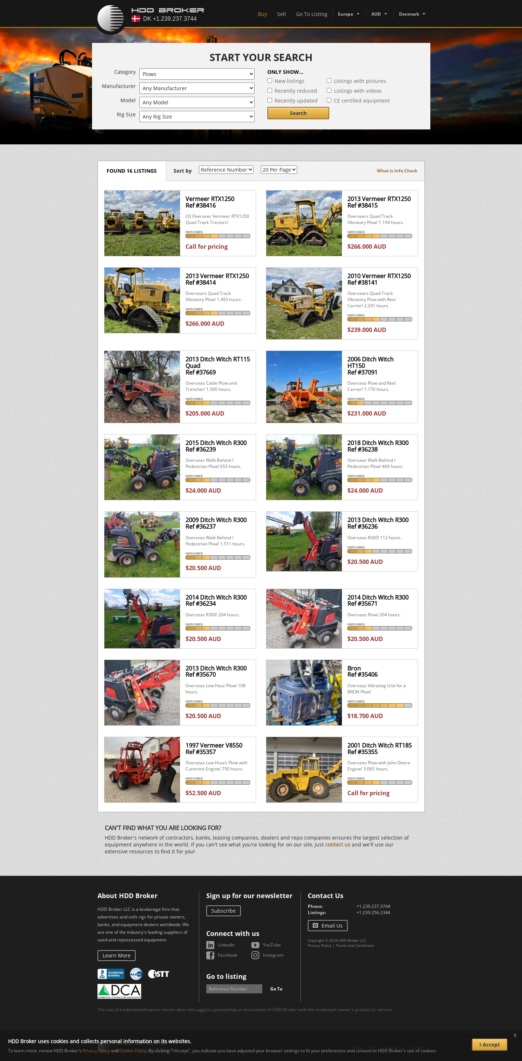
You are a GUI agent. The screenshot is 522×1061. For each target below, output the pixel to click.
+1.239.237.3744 (373, 906)
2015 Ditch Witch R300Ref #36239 (216, 446)
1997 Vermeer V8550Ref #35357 (214, 748)
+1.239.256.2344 (373, 912)
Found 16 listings (132, 170)
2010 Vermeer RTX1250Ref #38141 (379, 279)
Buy (262, 14)
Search (298, 112)
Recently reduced (296, 90)
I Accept (489, 1044)
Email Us (332, 925)
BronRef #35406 (362, 671)
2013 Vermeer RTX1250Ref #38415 (379, 202)
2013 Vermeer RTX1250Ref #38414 (217, 279)
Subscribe (223, 910)
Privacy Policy (319, 945)
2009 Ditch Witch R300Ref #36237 (216, 523)
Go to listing (226, 976)
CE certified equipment (362, 100)
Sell (281, 14)
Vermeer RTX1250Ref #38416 (210, 202)
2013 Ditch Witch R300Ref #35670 (216, 671)
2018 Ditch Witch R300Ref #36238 (378, 446)
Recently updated (296, 100)
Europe (345, 14)
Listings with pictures (360, 80)
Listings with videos (358, 90)
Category (125, 71)
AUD (376, 14)
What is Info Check (397, 171)
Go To (276, 989)
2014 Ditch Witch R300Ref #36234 (216, 600)
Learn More (117, 955)
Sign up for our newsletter (249, 895)
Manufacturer (119, 86)
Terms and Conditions (355, 945)
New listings (289, 80)
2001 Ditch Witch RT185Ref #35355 (379, 748)
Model (128, 100)
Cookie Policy (133, 1051)
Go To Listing (311, 14)
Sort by (183, 170)
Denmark (409, 14)
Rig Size (126, 114)
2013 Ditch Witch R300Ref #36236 (378, 523)
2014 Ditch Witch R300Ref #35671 (378, 600)
